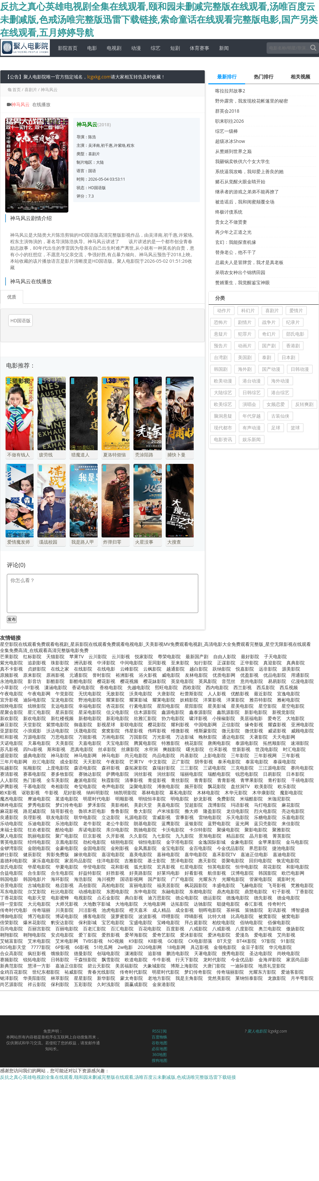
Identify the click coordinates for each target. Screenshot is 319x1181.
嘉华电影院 (196, 854)
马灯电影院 (265, 805)
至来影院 (180, 663)
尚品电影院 (163, 755)
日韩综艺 (252, 392)
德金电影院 (288, 898)
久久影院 (138, 836)
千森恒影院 (85, 959)
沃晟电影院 (85, 731)
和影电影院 (297, 867)
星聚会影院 (11, 712)
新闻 (223, 48)
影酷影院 (55, 681)
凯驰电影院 (145, 830)
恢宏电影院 (288, 860)
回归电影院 (260, 860)
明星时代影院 (165, 972)
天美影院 (64, 743)
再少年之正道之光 (233, 232)
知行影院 (203, 663)
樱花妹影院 (154, 681)
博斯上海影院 (184, 966)
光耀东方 (208, 879)
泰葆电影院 (284, 761)
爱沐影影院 (191, 935)
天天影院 (92, 761)
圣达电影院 (260, 953)
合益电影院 (11, 873)
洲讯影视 (83, 663)
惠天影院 (207, 860)
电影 (91, 48)
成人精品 (161, 910)
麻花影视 (9, 811)
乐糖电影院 (265, 817)
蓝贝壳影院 (265, 823)
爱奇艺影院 (163, 935)
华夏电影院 (66, 867)
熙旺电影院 (166, 687)
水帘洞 (151, 749)
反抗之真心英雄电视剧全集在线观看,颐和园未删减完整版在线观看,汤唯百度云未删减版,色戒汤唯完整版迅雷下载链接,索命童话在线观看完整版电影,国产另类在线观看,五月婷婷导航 (159, 19)
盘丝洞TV (240, 786)
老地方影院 (159, 978)
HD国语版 (20, 320)
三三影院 (189, 768)
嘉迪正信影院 (69, 966)
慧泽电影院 (182, 860)
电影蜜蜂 (60, 898)
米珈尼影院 (279, 799)
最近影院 (263, 693)
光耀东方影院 (262, 972)
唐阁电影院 (219, 743)
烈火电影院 (265, 811)
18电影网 (176, 947)
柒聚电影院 (140, 786)
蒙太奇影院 (131, 978)
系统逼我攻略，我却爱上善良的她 (249, 171)
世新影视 (241, 749)
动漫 (135, 48)
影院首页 (66, 48)
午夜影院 (115, 761)
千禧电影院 (302, 780)
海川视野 (106, 879)
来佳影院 (291, 823)
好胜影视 (115, 873)
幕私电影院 (180, 792)
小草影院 (9, 687)
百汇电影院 (122, 928)
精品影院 (235, 836)
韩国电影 (9, 879)
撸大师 (191, 811)
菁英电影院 (11, 842)
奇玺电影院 (85, 786)
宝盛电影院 (140, 922)
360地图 (159, 1054)
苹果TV (76, 656)
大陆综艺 (223, 392)
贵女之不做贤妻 (231, 222)
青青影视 (226, 780)
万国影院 (138, 737)
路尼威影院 (34, 811)
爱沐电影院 (219, 935)
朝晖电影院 (210, 910)
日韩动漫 (300, 369)
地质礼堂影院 (271, 966)
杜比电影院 (62, 891)
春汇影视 (253, 904)
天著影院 (258, 737)
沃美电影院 (140, 693)
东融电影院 (172, 891)
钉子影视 (281, 891)
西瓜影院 (266, 687)
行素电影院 (140, 706)
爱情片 (296, 310)
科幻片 (248, 310)
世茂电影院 (266, 749)
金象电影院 (241, 842)
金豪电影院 (66, 848)
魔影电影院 (291, 792)
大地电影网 (154, 904)
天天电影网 (283, 737)
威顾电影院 (302, 731)
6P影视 (62, 947)
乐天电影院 (237, 817)
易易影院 (277, 681)
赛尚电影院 (302, 768)
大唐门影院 (214, 966)
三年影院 (240, 755)
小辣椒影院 (223, 718)
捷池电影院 (283, 848)
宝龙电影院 (62, 700)
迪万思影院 (159, 898)
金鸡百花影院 (13, 972)
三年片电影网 (13, 761)
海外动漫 (280, 381)
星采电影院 (89, 712)
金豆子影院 (252, 947)
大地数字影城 (96, 904)
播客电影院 (94, 916)
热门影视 (32, 780)
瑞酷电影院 (219, 774)
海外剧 (245, 369)
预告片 (221, 345)
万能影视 (87, 737)
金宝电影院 (172, 848)
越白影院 (198, 669)
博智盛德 (300, 910)
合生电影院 (62, 873)
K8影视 (155, 941)
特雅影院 (170, 743)
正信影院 (231, 724)
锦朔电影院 (122, 842)
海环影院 (60, 879)
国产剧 (269, 345)
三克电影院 (242, 768)
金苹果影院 (269, 842)
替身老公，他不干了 (235, 252)
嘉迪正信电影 (254, 854)
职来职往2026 (229, 121)
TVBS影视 (93, 941)
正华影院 (249, 663)
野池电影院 (89, 700)
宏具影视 (166, 867)
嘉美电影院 (140, 854)
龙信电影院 (237, 811)
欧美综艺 (223, 404)
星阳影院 (194, 706)
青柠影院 (277, 780)
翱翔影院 (9, 935)
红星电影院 (191, 867)
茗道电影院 (66, 799)
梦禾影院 (97, 805)
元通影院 (78, 675)
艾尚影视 (286, 935)
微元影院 (231, 731)
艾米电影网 (66, 941)
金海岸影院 (269, 959)
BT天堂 (224, 941)
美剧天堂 (143, 805)
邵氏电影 (295, 334)
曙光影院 (195, 749)
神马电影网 (85, 755)
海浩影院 (83, 879)
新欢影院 (9, 718)
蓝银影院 (194, 823)
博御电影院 (11, 916)
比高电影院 (242, 916)
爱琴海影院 (136, 935)
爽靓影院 (172, 749)
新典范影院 (11, 966)
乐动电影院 (11, 823)
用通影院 (300, 675)
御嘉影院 (83, 724)
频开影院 (194, 786)
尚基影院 (189, 755)
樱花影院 (157, 724)
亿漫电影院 (302, 681)
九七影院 (161, 836)
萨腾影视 (9, 786)
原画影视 (55, 675)
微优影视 (254, 731)
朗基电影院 (145, 823)
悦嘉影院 (245, 669)
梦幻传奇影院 (198, 972)
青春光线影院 (101, 972)
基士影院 (156, 860)
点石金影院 (108, 898)
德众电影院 (186, 898)
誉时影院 (101, 675)
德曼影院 (83, 953)
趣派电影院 (85, 780)
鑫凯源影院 (228, 712)
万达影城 (184, 737)
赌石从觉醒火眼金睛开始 (240, 181)
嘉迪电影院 (284, 854)
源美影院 (291, 669)
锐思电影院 (246, 774)
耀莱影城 (138, 700)
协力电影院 (172, 718)
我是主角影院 (189, 978)
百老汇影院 (94, 928)
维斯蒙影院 (205, 731)
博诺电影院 (66, 916)
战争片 (269, 322)
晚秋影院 (208, 737)
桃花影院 (194, 743)
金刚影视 (120, 848)
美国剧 (245, 357)
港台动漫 (252, 381)
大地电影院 (126, 904)
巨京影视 (92, 836)
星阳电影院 (168, 706)
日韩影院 (60, 959)
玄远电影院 (62, 706)
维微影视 (180, 731)
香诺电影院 (83, 687)
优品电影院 (274, 675)
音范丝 (228, 681)
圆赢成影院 (136, 984)
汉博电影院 (242, 873)
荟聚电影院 (232, 860)
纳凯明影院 (125, 792)
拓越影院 (9, 768)
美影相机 (120, 805)
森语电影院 (85, 768)
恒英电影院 (219, 867)
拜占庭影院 (196, 922)
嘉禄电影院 (168, 854)
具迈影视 (199, 947)
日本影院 (295, 774)
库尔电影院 (117, 830)
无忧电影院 (89, 693)
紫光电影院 (11, 663)
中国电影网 (205, 724)
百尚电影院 (11, 928)
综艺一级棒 (226, 131)
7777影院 (40, 947)
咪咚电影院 (11, 805)
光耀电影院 (233, 879)
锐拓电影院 (34, 959)
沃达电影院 (57, 731)
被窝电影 (291, 916)
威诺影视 (277, 731)
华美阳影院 (34, 978)
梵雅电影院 (302, 885)
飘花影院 (217, 786)
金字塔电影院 (179, 842)
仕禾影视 (218, 749)
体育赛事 (198, 48)
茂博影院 (217, 805)
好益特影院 (89, 873)
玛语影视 (240, 805)
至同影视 (157, 663)
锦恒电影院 (149, 842)
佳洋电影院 (108, 860)
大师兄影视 (66, 904)
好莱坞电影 (168, 873)
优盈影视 (249, 675)
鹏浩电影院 (177, 953)
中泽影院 (106, 663)
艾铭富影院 (11, 941)
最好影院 (250, 656)
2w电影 (125, 947)
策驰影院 (254, 910)
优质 (11, 297)
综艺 (155, 48)
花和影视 (120, 867)
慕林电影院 (153, 792)
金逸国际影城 (212, 842)
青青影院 (203, 780)
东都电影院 (200, 891)
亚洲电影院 (302, 724)
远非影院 (268, 669)
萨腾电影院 (117, 774)
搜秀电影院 (233, 953)
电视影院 (83, 898)
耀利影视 (180, 724)
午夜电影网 (39, 693)
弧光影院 (143, 867)
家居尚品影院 (78, 860)
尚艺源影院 (11, 984)
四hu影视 (32, 749)
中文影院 (157, 761)
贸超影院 (194, 805)
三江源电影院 (272, 768)
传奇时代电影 (13, 910)
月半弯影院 (302, 978)
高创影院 (87, 885)
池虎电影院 (113, 910)
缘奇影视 (254, 724)
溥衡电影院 (168, 786)
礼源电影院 (136, 817)
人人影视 (217, 693)
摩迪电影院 (39, 799)
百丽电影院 (66, 928)
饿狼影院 (60, 953)
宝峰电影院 (168, 922)
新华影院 (106, 978)
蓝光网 (242, 823)
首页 (16, 89)
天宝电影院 (117, 743)
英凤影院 (208, 681)
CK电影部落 (200, 941)
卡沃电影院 (172, 830)
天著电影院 (205, 953)
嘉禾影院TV (224, 854)
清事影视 (134, 780)
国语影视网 (131, 879)
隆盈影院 (212, 811)
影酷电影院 (80, 681)
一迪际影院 (241, 966)
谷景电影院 (11, 885)
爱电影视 (263, 935)
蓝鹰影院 (170, 823)
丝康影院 (130, 749)
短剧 (174, 48)
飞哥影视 (277, 885)
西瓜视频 (289, 687)
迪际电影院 (34, 700)
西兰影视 (242, 687)
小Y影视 (31, 687)
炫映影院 (37, 706)
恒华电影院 (246, 867)
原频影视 (9, 675)
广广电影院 (182, 879)
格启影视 (64, 885)
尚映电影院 (288, 953)
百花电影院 (149, 928)
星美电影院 (242, 706)
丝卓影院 (107, 749)
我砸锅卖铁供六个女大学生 (242, 161)
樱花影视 (106, 681)
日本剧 (288, 357)
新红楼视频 (62, 718)
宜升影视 (9, 700)
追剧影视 (37, 663)
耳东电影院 (11, 891)
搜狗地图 (159, 1060)
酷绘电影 (64, 830)
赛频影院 (9, 959)
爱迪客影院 (292, 972)
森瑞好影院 (163, 768)
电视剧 (113, 48)
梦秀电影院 (39, 805)
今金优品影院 (230, 848)
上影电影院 (214, 755)
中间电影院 (131, 663)
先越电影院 (138, 687)
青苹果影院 (251, 780)
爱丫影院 (87, 935)
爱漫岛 (242, 935)
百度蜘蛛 (159, 1037)
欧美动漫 (223, 381)
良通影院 (9, 817)
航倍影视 (217, 873)
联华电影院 (85, 817)
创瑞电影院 (108, 953)
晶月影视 (258, 836)
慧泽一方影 (39, 966)
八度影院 (244, 928)
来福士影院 (11, 830)
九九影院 (184, 836)
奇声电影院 (113, 786)
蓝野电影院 (219, 823)
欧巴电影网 (293, 873)
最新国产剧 (197, 656)
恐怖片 (221, 322)
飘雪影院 (111, 959)
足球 (275, 427)
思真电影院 (81, 749)
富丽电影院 (140, 885)
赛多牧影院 (62, 774)
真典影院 (295, 663)
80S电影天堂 (13, 947)
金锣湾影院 (11, 848)
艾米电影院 (39, 941)
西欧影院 (192, 687)
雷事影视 (184, 817)
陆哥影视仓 (62, 811)
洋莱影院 (235, 700)
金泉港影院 (163, 984)
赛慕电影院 (34, 774)
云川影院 (98, 656)
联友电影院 (57, 817)
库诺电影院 (89, 830)
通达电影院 (233, 737)
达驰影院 (203, 904)
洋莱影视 (212, 700)
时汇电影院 (294, 749)
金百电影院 (200, 848)
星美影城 (217, 706)
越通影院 (175, 669)
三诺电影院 (214, 768)
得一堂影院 (11, 904)
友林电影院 (196, 675)
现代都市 (223, 427)
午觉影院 (64, 693)
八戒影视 (221, 928)
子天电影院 (275, 656)
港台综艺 (280, 392)
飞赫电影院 (251, 885)
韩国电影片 (34, 879)
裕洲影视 (125, 675)
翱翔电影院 (34, 935)
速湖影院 (300, 743)
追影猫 (154, 953)
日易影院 (272, 774)
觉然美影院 (219, 978)
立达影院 (111, 817)
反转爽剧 (304, 404)
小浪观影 (32, 731)
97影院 (268, 941)
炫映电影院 (11, 706)
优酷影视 (240, 693)
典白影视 (134, 898)
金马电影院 (297, 842)
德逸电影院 (237, 898)
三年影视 (291, 755)
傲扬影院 (295, 928)
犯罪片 (245, 334)
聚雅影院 (281, 830)
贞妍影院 (37, 669)
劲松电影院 (94, 842)
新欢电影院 (34, 718)
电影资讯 (223, 439)
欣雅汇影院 (145, 718)
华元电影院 (280, 947)
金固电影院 (94, 848)
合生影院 (37, 873)
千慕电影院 (34, 786)
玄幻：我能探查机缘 (235, 242)
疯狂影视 (37, 953)
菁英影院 (281, 836)
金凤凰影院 (145, 848)
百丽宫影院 (39, 928)
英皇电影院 (182, 681)
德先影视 (263, 898)
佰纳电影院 (251, 922)
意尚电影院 (251, 681)
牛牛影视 (161, 959)
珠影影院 (60, 663)
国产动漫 (271, 369)
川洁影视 (87, 910)
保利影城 (87, 922)
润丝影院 (166, 774)
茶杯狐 (233, 910)
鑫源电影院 (172, 712)
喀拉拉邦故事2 (230, 91)
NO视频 (116, 941)
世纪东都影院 (46, 972)
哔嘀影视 (194, 916)
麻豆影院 (9, 724)
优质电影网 (224, 675)
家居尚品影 (297, 959)
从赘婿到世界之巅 (233, 151)
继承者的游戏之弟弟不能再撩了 (247, 191)
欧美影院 (264, 786)
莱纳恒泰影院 (249, 978)
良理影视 (32, 817)
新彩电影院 (117, 718)
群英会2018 (227, 111)
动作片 (224, 310)
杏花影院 (115, 706)
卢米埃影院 (168, 811)
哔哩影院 (170, 916)
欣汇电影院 (43, 761)
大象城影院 (154, 966)
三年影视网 (265, 755)
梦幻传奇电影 (69, 805)
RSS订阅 (159, 1031)
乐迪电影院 (39, 823)
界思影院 (258, 848)
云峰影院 (129, 669)
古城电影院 (39, 885)
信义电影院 (117, 712)
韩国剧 (221, 369)
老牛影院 (92, 823)
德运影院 (212, 898)
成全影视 (184, 910)
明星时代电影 (96, 799)
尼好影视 (72, 792)
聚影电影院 (255, 830)
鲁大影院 (143, 811)
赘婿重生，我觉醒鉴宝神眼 (242, 282)
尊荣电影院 (169, 656)
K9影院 (136, 941)
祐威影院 (73, 972)
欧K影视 (8, 792)
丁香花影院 (11, 898)
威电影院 (171, 675)
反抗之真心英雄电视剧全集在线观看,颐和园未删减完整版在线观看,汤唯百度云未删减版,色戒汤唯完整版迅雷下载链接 (118, 1077)
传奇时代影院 (133, 972)
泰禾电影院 (229, 761)
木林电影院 (208, 792)
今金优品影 (242, 959)
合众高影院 (11, 953)
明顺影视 (124, 799)
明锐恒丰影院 (152, 799)
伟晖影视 (157, 731)
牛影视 (51, 792)
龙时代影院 (214, 959)
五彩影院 (83, 984)
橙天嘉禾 (138, 910)
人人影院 (9, 780)
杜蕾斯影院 (191, 693)
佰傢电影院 (279, 922)
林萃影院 (60, 978)
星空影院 (267, 706)
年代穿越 (252, 416)
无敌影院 (115, 693)
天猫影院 (55, 656)
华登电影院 (94, 867)
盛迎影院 (9, 755)
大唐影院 (166, 693)
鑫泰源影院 (200, 712)
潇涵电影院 (55, 687)
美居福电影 (251, 718)
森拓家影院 (136, 768)
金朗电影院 (39, 848)
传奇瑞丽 (41, 910)
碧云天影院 (99, 966)
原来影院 (32, 675)
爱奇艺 (274, 718)
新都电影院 (89, 718)
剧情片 (245, 322)
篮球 (295, 427)
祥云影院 (37, 984)
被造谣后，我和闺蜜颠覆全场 (244, 202)
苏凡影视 (9, 749)
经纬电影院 (39, 842)
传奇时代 (277, 904)
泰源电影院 (246, 743)
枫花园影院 (196, 885)
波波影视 (147, 916)
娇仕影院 (9, 854)
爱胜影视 (111, 935)
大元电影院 (39, 904)
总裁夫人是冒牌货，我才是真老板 (249, 262)
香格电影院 (111, 687)
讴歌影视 (30, 792)
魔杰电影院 (11, 799)
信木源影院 (145, 712)
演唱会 (249, 404)
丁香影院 (304, 891)
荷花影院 (272, 867)
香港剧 (293, 345)
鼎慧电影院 (255, 891)
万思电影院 (62, 737)
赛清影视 (9, 774)
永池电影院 (11, 681)
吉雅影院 (133, 860)
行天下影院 (186, 959)
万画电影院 (113, 737)
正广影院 (181, 761)
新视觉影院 (283, 712)
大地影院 (295, 718)
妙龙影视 (203, 799)
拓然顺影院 (274, 743)
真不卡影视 (11, 669)
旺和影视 (9, 737)
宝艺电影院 (113, 922)
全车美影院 (57, 780)
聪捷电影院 (228, 904)
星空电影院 (293, 706)
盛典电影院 (34, 755)
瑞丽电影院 (191, 774)
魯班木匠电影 (92, 811)
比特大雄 (217, 916)
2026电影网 (150, 947)
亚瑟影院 (9, 731)
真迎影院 (272, 663)
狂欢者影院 (39, 830)
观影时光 (286, 879)
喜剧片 (30, 89)
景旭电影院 (210, 836)
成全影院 (69, 761)
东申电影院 (145, 891)
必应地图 (159, 1048)
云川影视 (121, 656)
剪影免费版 (57, 854)
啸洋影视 (198, 718)
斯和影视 (56, 749)
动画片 (245, 345)
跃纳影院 (222, 669)
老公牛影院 (117, 823)
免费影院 (226, 799)
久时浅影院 (108, 984)
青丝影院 (180, 780)
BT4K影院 (247, 941)
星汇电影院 (39, 712)
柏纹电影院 (223, 922)
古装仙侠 (280, 416)
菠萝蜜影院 (122, 916)
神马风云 (49, 89)
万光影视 (161, 737)
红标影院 (32, 656)
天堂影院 (32, 724)
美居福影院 (126, 966)
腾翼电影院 (145, 743)
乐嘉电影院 (293, 817)
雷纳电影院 (210, 817)
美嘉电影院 (168, 805)
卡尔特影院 (200, 830)
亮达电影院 (293, 811)
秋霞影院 (111, 780)
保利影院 (60, 984)
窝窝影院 (111, 731)
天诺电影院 (11, 743)
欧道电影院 (136, 959)
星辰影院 (64, 712)
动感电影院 (89, 891)
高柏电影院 (113, 885)
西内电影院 (217, 687)
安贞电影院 (62, 935)
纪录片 (293, 322)
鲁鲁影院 (120, 811)
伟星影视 (134, 731)
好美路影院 (140, 873)
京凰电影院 (66, 842)
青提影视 (157, 780)
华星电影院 (39, 867)
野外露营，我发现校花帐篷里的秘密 (251, 101)
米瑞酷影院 (251, 799)
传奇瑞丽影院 (230, 972)
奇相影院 (60, 786)
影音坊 (34, 681)
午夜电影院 (11, 693)
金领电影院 (225, 947)
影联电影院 (131, 724)
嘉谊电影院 (113, 854)
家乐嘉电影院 (46, 860)
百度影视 (175, 928)
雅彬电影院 (288, 700)
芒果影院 (9, 656)
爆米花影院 (34, 922)
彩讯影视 (277, 910)
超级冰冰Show (230, 141)
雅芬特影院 (260, 700)
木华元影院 (236, 792)
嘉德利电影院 (13, 860)
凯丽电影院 (39, 836)
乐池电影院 (66, 823)
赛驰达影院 (89, 774)
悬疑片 (221, 334)
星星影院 (83, 978)
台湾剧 (221, 357)
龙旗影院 (277, 978)
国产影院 (157, 879)
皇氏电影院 (11, 867)
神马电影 (111, 755)
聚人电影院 (11, 836)
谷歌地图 (159, 1043)
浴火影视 (148, 675)
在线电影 (106, 669)
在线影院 (83, 669)
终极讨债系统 (229, 212)
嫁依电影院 (85, 854)
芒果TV (136, 761)
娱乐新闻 (252, 439)
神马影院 (60, 755)
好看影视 (194, 873)
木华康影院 (263, 792)
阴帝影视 (204, 761)
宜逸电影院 (288, 693)
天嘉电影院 (89, 743)
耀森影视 (277, 724)
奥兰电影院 (269, 928)
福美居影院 (168, 885)
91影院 (288, 941)
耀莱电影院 (163, 700)
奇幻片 (269, 334)
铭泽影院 (9, 978)
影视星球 (106, 724)
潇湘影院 (134, 953)
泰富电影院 (256, 761)
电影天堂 (37, 898)
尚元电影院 (136, 755)
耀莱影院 (115, 700)
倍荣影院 (9, 922)
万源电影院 (34, 737)
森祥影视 (111, 768)
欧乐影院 (287, 786)
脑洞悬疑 (223, 416)
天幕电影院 (39, 743)
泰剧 (266, 357)
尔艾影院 (37, 891)
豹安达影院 (62, 922)
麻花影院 (291, 805)
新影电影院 (255, 712)
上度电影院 (57, 768)
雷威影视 (161, 817)
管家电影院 (260, 879)
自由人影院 (224, 656)
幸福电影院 (89, 706)
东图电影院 (117, 891)
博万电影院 (39, 916)
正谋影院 (226, 663)
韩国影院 (267, 873)
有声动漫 (252, 427)
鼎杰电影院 (228, 891)
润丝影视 (143, 774)
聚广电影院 (66, 836)
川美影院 (64, 910)
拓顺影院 (32, 768)
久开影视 (115, 836)
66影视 (82, 947)
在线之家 (60, 669)
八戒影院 (198, 928)
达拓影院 (180, 904)
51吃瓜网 (103, 947)
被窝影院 (267, 916)
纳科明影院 (97, 792)
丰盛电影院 (223, 885)
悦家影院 (144, 656)
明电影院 (180, 799)
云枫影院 (152, 669)
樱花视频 (129, 681)
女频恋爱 (276, 404)
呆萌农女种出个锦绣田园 (240, 272)
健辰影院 (32, 854)
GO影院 (175, 941)
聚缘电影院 (228, 830)
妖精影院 (189, 700)
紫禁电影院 (57, 724)
